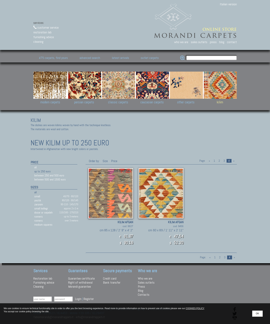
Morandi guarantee (79, 286)
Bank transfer (111, 282)
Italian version (228, 4)
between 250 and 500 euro (49, 175)
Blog (140, 290)
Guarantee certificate (81, 278)
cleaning (38, 41)
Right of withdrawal (80, 282)
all (35, 167)
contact (232, 42)
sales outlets (199, 42)
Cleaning (38, 286)
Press (141, 286)
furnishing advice (43, 37)
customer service (46, 27)
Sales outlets (146, 282)
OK (257, 313)
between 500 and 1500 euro (50, 179)
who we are (181, 42)
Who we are (145, 278)
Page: (202, 160)
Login (78, 299)
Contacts (143, 294)
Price (113, 161)
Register (89, 299)
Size (105, 161)
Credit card (109, 278)
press (213, 42)
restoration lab (42, 32)
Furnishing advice (43, 282)
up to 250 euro (42, 171)
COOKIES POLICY (195, 308)
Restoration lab (42, 278)
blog (221, 42)
